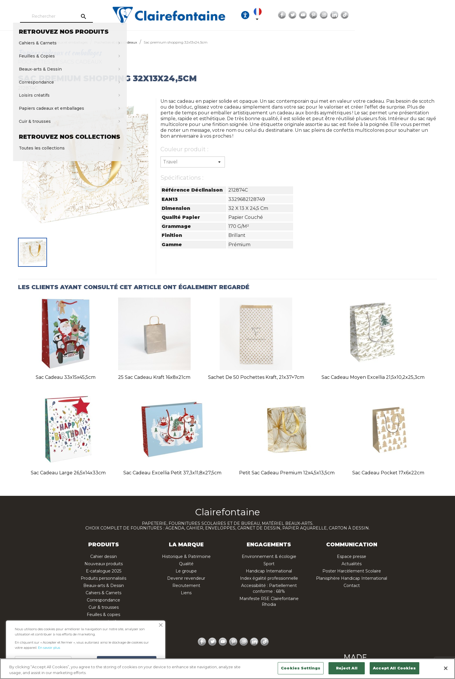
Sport (269, 563)
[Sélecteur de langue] (342, 15)
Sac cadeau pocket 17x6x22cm (388, 473)
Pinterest (399, 15)
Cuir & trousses (104, 607)
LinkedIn (420, 15)
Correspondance (103, 600)
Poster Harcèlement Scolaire (351, 571)
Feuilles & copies (103, 614)
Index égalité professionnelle (269, 578)
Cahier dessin (103, 556)
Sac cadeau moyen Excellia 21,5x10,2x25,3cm (373, 377)
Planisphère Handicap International (351, 578)
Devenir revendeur (186, 578)
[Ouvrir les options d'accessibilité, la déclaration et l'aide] (324, 15)
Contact (352, 585)
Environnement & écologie (269, 556)
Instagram (410, 15)
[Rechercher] (84, 16)
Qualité (186, 563)
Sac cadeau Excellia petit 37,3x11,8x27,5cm (172, 473)
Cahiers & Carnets (103, 592)
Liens (186, 592)
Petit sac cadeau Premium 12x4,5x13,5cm (287, 473)
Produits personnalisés (103, 578)
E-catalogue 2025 (103, 571)
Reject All (347, 668)
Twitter (378, 15)
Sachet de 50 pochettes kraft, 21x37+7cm (256, 377)
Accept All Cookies (394, 668)
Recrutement (186, 585)
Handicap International (269, 571)
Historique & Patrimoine (186, 556)
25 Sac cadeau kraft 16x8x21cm (154, 377)
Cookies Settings (300, 668)
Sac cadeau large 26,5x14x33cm (68, 473)
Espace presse (351, 556)
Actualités (352, 563)
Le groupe (186, 571)
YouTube (389, 15)
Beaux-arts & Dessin (103, 585)
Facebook (368, 15)
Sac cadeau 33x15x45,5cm (65, 377)
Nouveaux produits (103, 563)
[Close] (445, 668)
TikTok (431, 15)
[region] (227, 668)
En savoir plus (49, 648)
